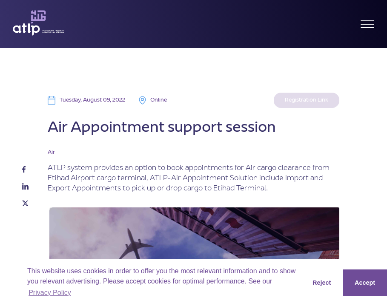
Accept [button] (365, 282)
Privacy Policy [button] (50, 292)
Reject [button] (321, 282)
